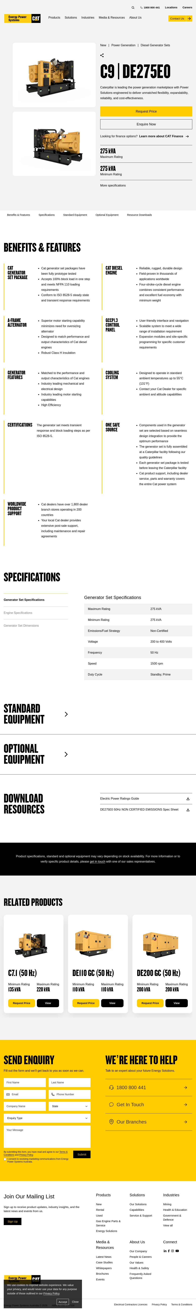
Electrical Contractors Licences (130, 1304)
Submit (82, 1154)
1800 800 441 (150, 7)
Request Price (21, 1003)
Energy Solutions (106, 1231)
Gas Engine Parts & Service (108, 1223)
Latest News (103, 1256)
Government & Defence (172, 1217)
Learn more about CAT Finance (164, 136)
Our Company (138, 1251)
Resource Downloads (139, 214)
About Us (135, 17)
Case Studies (104, 1262)
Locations (171, 7)
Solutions (71, 17)
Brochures (102, 1273)
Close (75, 1301)
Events (100, 1279)
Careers (187, 7)
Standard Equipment (75, 214)
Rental (100, 1209)
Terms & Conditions (181, 1304)
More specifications (113, 185)
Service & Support (141, 1215)
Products (54, 17)
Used (99, 1215)
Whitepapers (104, 1268)
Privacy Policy (26, 1155)
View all (168, 1225)
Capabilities (137, 1209)
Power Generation (123, 45)
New (103, 45)
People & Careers (141, 1256)
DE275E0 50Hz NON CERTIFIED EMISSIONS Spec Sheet (144, 809)
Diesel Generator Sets (155, 45)
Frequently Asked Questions (140, 1276)
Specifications (47, 214)
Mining (167, 1204)
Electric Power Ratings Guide (144, 798)
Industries (87, 17)
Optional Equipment (107, 214)
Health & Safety (139, 1268)
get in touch (97, 861)
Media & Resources (112, 17)
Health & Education (175, 1209)
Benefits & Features (18, 214)
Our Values (136, 1262)
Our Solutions (138, 1204)
